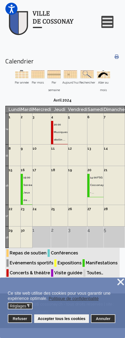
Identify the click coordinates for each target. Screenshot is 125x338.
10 (35, 148)
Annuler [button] (103, 319)
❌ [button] (120, 282)
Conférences (64, 253)
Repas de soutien (28, 253)
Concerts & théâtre (30, 272)
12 (70, 148)
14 (7, 128)
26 (70, 209)
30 (23, 230)
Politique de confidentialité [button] (74, 298)
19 (70, 170)
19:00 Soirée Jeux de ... (27, 189)
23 (22, 209)
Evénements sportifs (31, 262)
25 (53, 209)
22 (10, 209)
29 (11, 230)
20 (89, 170)
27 (89, 209)
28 (106, 209)
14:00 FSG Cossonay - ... (96, 185)
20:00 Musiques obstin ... (61, 132)
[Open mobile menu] (107, 22)
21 (106, 170)
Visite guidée (68, 272)
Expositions (69, 262)
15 (7, 155)
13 (89, 148)
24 (35, 209)
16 (7, 185)
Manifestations (101, 262)
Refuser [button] (20, 319)
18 (53, 170)
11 (53, 148)
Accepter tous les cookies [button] (61, 319)
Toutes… (95, 272)
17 (34, 170)
